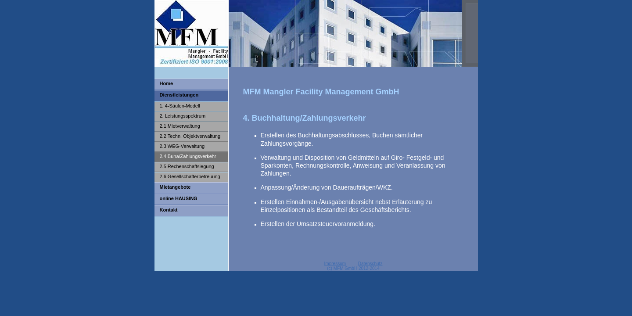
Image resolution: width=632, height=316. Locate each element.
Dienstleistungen (179, 94)
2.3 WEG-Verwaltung (182, 146)
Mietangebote (175, 187)
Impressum (335, 263)
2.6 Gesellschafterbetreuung (190, 176)
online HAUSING (179, 198)
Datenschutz (370, 263)
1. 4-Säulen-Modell (180, 105)
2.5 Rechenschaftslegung (187, 166)
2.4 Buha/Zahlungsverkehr (188, 156)
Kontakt (169, 209)
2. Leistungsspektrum (183, 115)
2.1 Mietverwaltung (180, 126)
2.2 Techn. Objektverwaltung (190, 136)
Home (166, 83)
